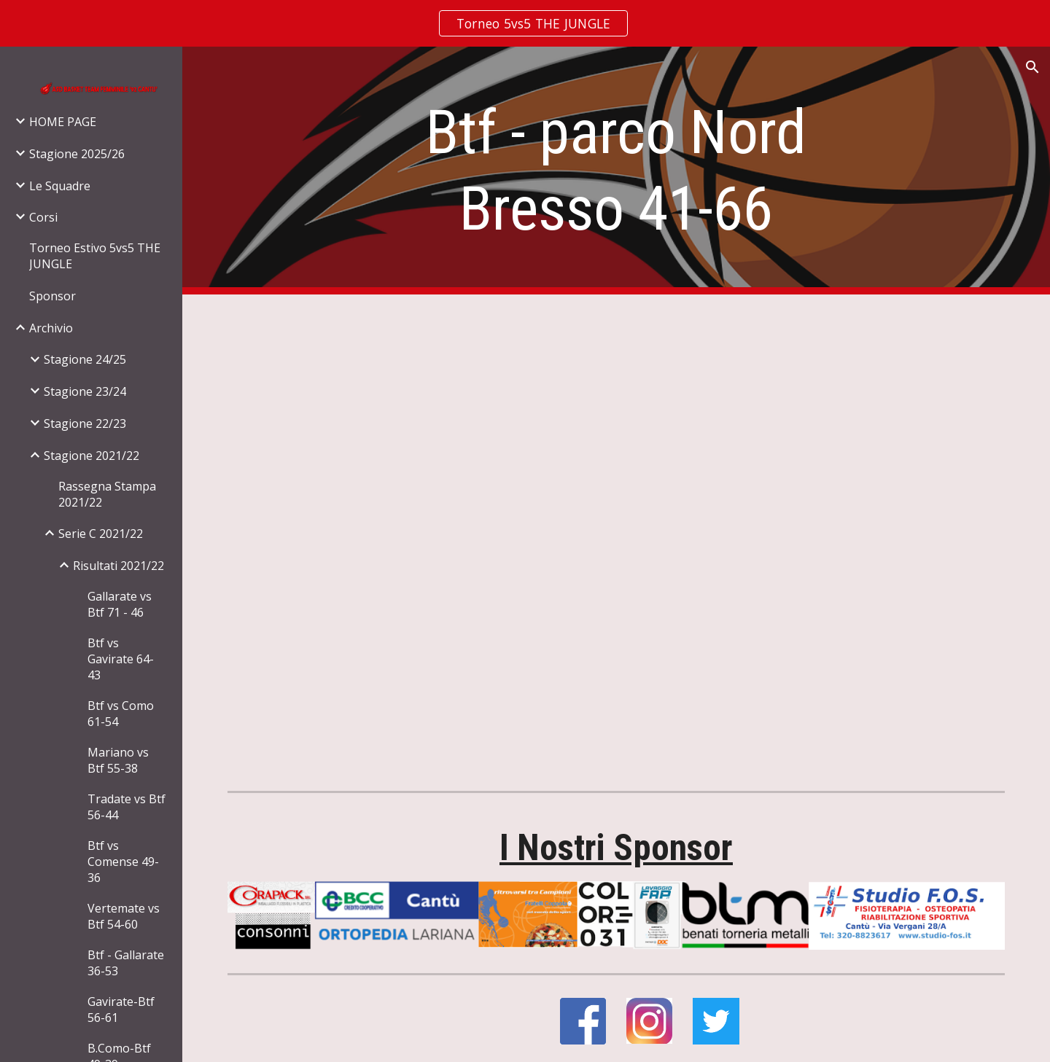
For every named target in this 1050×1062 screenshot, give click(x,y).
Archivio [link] (51, 328)
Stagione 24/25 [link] (85, 359)
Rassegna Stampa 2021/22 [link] (107, 494)
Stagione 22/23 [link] (85, 423)
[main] (616, 170)
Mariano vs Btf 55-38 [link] (118, 760)
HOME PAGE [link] (62, 122)
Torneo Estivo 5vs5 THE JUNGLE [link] (94, 256)
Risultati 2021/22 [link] (118, 566)
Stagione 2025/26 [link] (77, 154)
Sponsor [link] (52, 296)
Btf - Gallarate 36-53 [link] (126, 963)
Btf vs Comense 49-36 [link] (123, 862)
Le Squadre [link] (59, 186)
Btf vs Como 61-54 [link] (121, 714)
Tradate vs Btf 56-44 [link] (127, 807)
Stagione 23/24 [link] (85, 391)
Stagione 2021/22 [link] (91, 456)
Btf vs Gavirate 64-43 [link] (121, 659)
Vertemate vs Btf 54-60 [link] (124, 916)
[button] (1032, 67)
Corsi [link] (43, 217)
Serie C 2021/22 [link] (100, 534)
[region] (525, 23)
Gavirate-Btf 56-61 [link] (121, 1009)
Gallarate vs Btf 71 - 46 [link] (120, 604)
